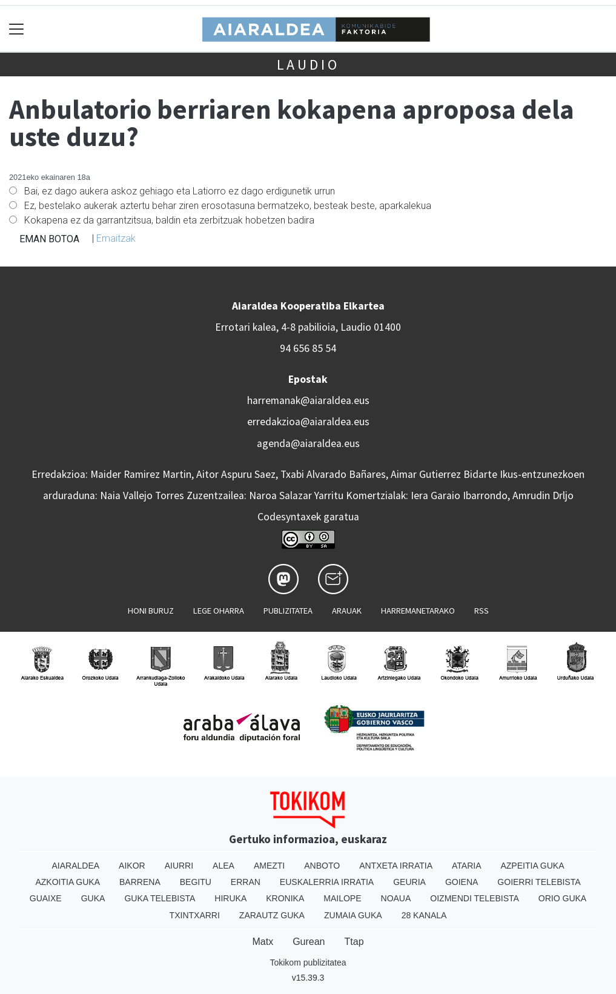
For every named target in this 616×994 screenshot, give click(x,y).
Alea (223, 865)
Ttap (354, 941)
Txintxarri (195, 915)
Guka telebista (159, 898)
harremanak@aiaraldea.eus (308, 400)
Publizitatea (288, 610)
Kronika (285, 898)
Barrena (140, 882)
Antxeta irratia (395, 865)
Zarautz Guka (272, 915)
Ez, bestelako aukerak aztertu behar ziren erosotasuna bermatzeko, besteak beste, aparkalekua (227, 205)
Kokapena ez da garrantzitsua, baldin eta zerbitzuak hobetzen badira (169, 220)
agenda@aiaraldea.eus (308, 443)
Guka (93, 898)
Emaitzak (116, 238)
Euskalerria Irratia (327, 882)
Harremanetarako (418, 610)
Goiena (461, 882)
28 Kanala (424, 915)
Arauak (347, 610)
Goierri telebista (538, 882)
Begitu (195, 882)
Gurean (309, 941)
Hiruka (230, 898)
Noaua (396, 898)
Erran (245, 882)
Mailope (342, 898)
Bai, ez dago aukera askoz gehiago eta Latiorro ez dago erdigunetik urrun (179, 191)
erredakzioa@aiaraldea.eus (308, 421)
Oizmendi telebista (474, 898)
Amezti (269, 865)
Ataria (467, 865)
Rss (481, 610)
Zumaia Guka (353, 915)
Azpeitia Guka (532, 865)
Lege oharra (218, 610)
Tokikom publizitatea (308, 962)
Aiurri (179, 865)
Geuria (409, 882)
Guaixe (46, 898)
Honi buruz (151, 610)
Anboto (322, 865)
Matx (262, 941)
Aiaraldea (75, 865)
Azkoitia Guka (67, 882)
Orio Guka (562, 898)
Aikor (132, 865)
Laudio (308, 64)
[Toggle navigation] (17, 28)
